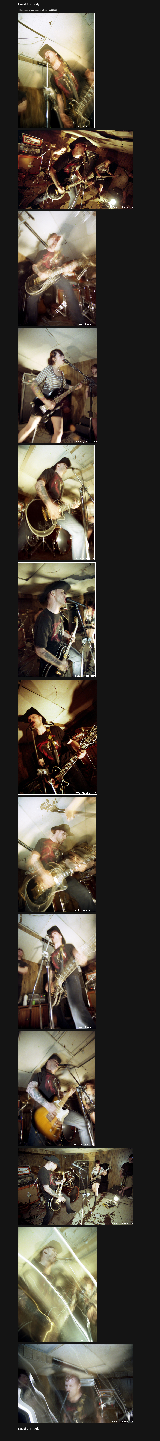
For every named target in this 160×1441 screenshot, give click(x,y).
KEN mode (23, 10)
